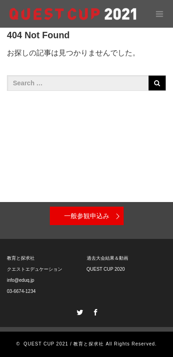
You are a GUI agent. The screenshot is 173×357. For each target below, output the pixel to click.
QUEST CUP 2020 (106, 269)
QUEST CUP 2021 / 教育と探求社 (64, 343)
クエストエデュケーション (34, 269)
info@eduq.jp (20, 280)
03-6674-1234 (21, 291)
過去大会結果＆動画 (107, 258)
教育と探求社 (21, 258)
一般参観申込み (86, 216)
